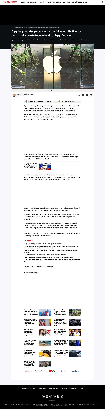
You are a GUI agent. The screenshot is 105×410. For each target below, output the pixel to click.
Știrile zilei (25, 2)
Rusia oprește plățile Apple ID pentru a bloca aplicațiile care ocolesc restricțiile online (30, 165)
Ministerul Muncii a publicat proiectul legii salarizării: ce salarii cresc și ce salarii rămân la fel (30, 363)
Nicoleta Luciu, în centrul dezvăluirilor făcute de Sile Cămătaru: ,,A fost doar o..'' (60, 332)
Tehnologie (21, 27)
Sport (85, 2)
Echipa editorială (26, 388)
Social (58, 2)
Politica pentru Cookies (39, 388)
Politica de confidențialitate (68, 388)
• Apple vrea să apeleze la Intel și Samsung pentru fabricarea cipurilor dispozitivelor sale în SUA (52, 260)
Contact (81, 388)
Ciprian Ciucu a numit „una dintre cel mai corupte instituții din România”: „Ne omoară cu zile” (61, 342)
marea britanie (40, 266)
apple (33, 266)
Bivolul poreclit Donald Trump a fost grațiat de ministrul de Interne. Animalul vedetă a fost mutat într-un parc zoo (61, 312)
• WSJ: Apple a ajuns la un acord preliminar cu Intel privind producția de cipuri (48, 257)
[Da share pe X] (87, 95)
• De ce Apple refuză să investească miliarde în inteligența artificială (45, 254)
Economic (33, 2)
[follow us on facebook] (75, 371)
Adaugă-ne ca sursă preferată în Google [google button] (38, 101)
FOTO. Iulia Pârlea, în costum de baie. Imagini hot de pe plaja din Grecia (30, 342)
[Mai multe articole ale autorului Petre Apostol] (14, 95)
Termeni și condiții (53, 388)
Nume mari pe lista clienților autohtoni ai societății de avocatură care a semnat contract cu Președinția (30, 321)
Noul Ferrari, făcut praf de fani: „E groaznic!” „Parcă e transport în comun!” (60, 321)
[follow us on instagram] (64, 371)
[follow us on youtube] (52, 371)
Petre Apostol (20, 95)
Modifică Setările (52, 392)
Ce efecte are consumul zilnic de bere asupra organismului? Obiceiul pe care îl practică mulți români (30, 353)
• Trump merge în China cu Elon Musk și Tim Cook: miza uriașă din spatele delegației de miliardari (50, 251)
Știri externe (50, 2)
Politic (41, 2)
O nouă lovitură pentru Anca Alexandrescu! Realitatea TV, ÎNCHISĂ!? (28, 332)
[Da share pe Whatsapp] (91, 95)
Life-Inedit (66, 2)
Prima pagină (14, 27)
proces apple (50, 266)
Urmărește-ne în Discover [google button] (67, 101)
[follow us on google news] (29, 371)
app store (27, 266)
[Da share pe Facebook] (83, 95)
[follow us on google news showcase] (41, 371)
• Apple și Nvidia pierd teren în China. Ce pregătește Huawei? (42, 244)
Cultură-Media (76, 2)
